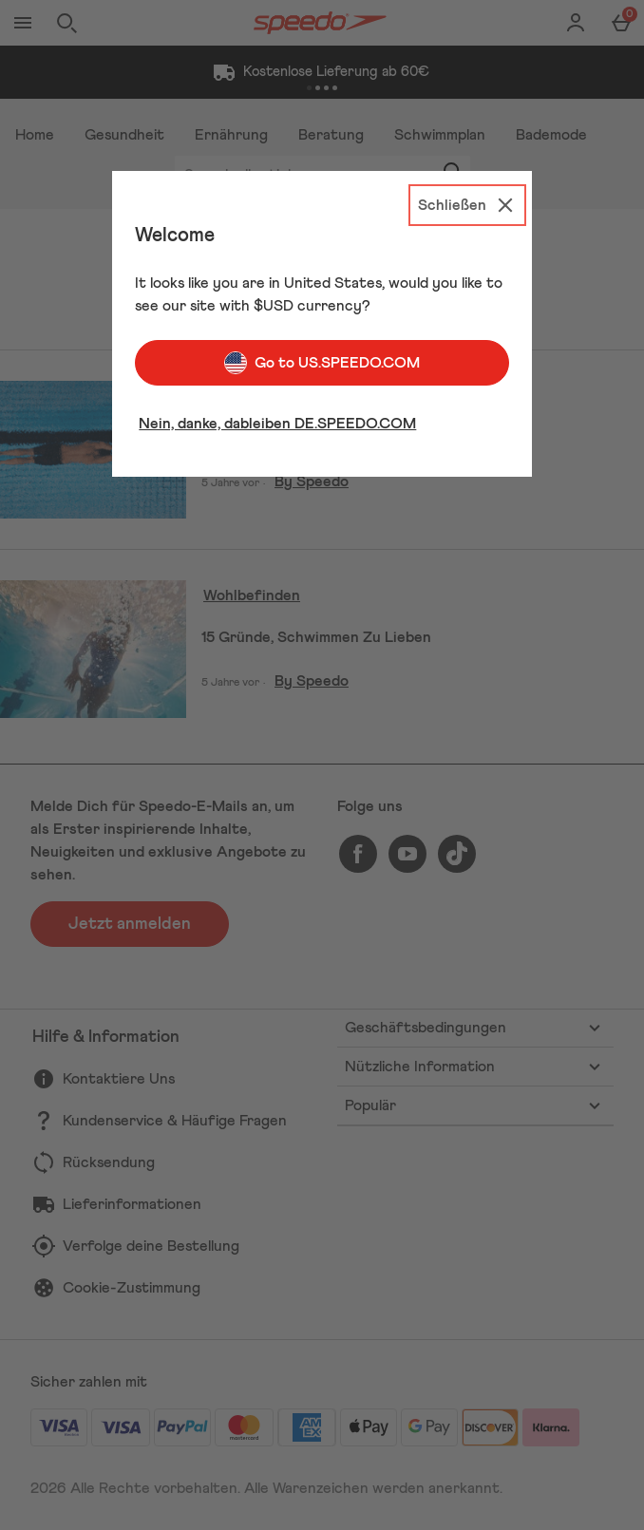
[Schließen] (467, 205)
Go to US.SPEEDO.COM (322, 362)
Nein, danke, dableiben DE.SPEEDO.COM (277, 423)
